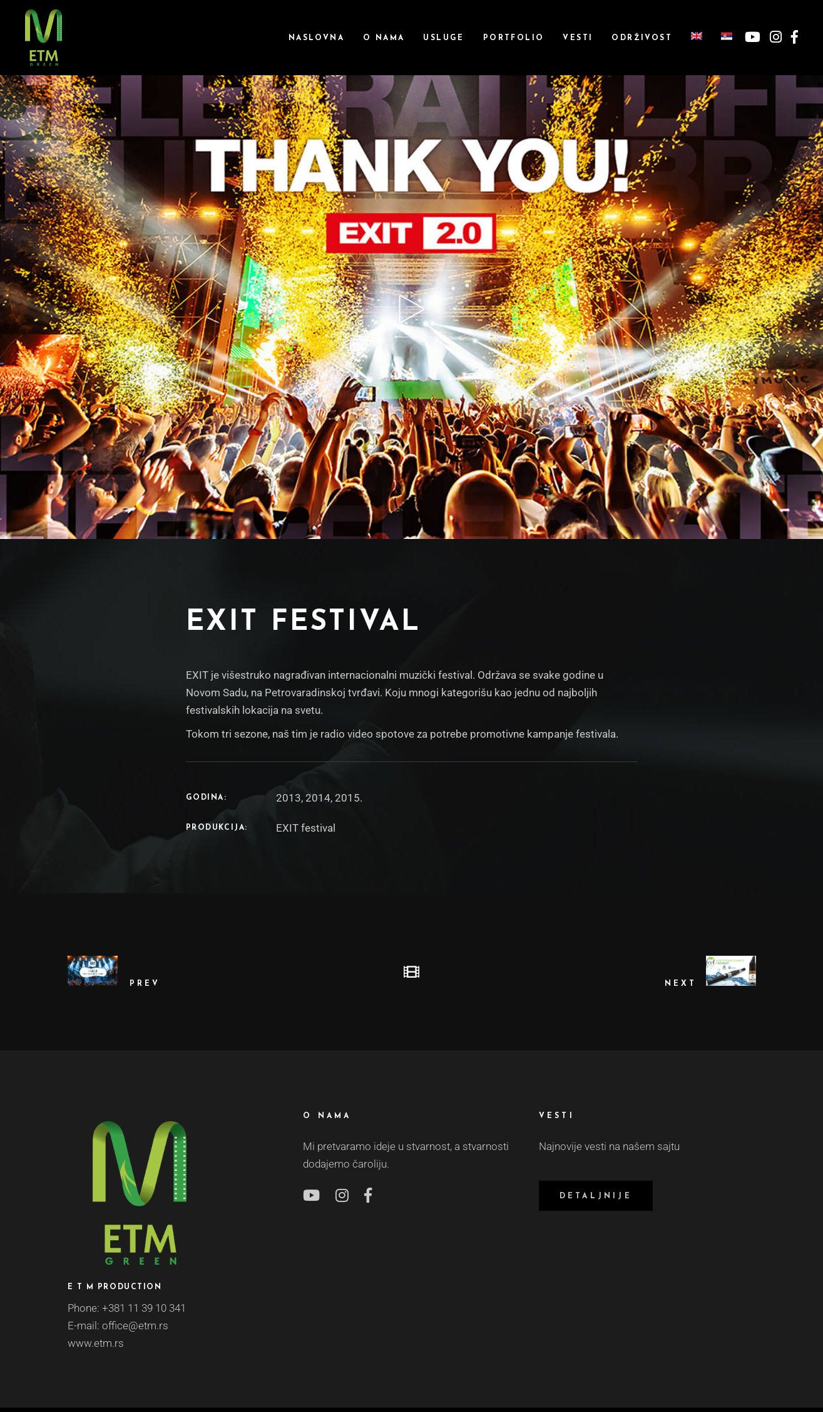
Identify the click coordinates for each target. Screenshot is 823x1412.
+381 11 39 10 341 (144, 1308)
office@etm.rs (135, 1325)
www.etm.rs (96, 1343)
